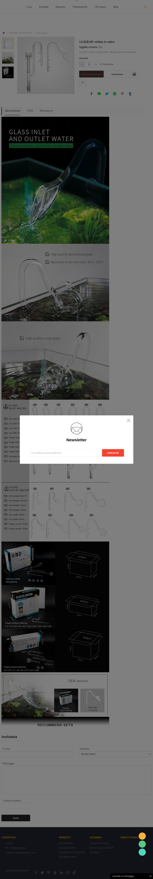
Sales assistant (142, 836)
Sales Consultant (142, 852)
